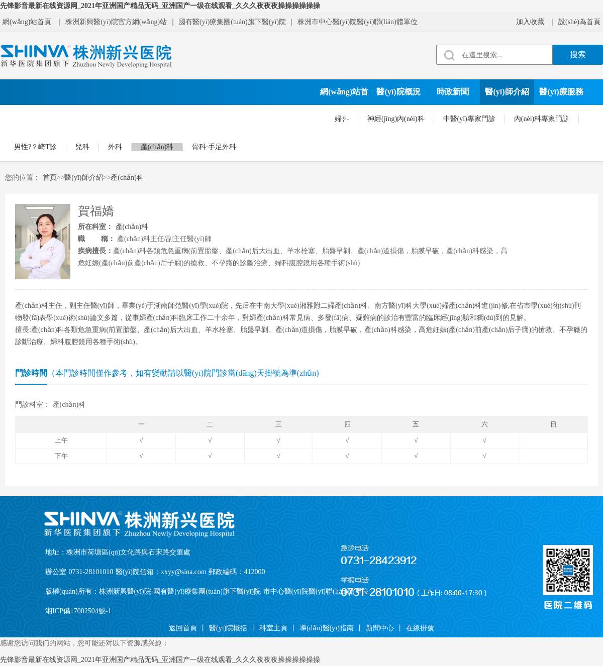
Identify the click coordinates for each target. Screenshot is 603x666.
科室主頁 (273, 628)
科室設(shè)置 (27, 117)
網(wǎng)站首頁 (27, 22)
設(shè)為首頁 (579, 22)
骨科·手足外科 (214, 147)
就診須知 (244, 117)
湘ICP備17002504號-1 (78, 611)
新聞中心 (380, 628)
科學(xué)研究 (136, 117)
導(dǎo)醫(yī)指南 (326, 628)
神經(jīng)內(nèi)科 (396, 119)
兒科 (82, 147)
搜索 (578, 54)
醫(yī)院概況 (398, 91)
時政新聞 (453, 91)
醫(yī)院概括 (228, 628)
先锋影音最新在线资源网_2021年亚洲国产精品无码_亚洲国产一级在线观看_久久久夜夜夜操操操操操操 (160, 6)
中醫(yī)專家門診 (469, 119)
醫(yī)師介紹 (507, 91)
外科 (115, 147)
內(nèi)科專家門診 (541, 119)
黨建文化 (81, 117)
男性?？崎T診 (35, 147)
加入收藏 (530, 22)
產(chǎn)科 (157, 147)
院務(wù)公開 (190, 117)
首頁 (50, 177)
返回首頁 (183, 628)
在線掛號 (298, 117)
